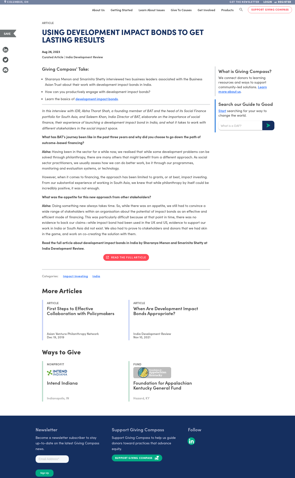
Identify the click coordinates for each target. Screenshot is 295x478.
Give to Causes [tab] (181, 10)
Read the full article (128, 257)
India (96, 276)
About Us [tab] (98, 10)
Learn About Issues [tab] (152, 10)
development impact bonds (96, 98)
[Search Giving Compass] (241, 9)
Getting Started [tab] (122, 10)
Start (222, 110)
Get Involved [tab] (206, 10)
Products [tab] (227, 10)
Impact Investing (75, 276)
